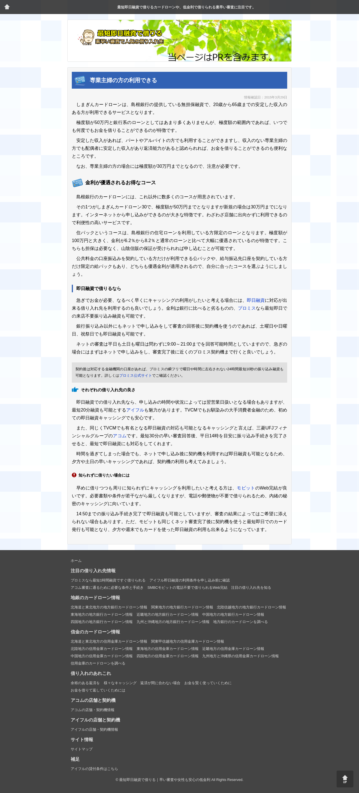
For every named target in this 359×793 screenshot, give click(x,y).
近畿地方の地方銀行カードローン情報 (168, 614)
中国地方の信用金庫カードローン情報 (102, 656)
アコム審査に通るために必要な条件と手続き (107, 587)
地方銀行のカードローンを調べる (240, 622)
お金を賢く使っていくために (208, 683)
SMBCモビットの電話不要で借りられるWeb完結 (187, 587)
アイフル (135, 410)
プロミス (247, 308)
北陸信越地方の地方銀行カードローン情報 (251, 607)
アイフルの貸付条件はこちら (94, 769)
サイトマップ (82, 749)
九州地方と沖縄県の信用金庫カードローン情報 (240, 656)
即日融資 (256, 300)
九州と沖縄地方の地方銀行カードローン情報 (173, 622)
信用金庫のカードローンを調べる (98, 663)
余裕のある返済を (85, 683)
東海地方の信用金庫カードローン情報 (168, 649)
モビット (246, 488)
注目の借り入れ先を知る (251, 587)
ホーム (76, 560)
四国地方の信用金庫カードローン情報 (168, 656)
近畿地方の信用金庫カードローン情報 (233, 649)
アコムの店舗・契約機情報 (92, 710)
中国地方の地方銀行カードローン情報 (233, 614)
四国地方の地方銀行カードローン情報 (102, 622)
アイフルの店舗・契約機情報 (94, 729)
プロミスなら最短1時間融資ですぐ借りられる (108, 580)
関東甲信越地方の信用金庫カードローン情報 (187, 641)
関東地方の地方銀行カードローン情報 (182, 607)
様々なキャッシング (120, 683)
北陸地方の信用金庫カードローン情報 (102, 649)
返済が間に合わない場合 (160, 683)
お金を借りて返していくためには (98, 690)
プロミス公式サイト (135, 375)
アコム (119, 435)
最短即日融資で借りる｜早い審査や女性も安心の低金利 (164, 780)
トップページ (7, 7)
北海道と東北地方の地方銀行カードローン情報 (109, 607)
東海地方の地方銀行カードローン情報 (102, 614)
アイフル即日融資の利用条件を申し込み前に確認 (189, 580)
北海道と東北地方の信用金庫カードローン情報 (109, 641)
